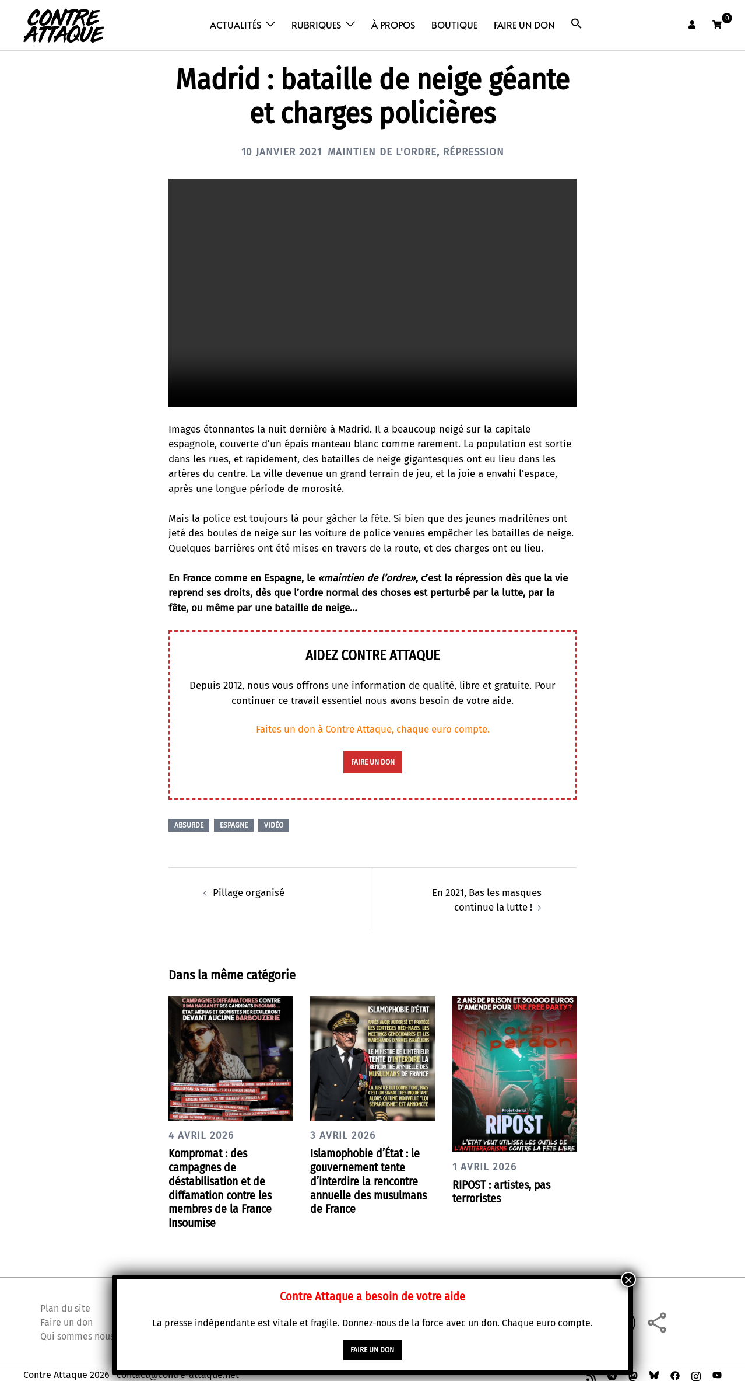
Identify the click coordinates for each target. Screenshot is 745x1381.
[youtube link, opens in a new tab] (717, 1372)
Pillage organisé (249, 892)
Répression (477, 151)
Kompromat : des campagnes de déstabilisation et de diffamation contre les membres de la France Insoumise (222, 1187)
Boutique (454, 24)
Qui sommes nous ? (80, 1334)
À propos (393, 24)
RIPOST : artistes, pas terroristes (503, 1191)
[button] (576, 24)
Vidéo (273, 825)
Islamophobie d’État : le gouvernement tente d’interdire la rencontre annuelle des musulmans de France (370, 1180)
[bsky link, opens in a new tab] (654, 1372)
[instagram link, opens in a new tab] (696, 1372)
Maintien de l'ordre (381, 151)
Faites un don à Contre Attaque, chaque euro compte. (373, 729)
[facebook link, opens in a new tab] (675, 1372)
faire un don (373, 762)
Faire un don (524, 24)
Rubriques (316, 24)
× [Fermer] (628, 1279)
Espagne (234, 825)
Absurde (188, 825)
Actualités (235, 24)
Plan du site (65, 1306)
